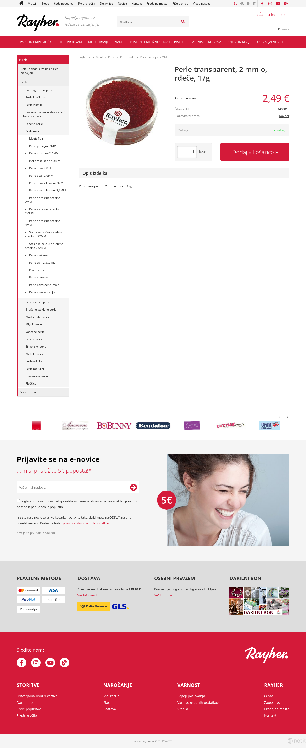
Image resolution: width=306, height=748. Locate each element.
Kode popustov (63, 3)
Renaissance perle (38, 302)
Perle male (33, 131)
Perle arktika (34, 361)
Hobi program (70, 42)
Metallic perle (35, 354)
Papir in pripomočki (36, 42)
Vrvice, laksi (28, 392)
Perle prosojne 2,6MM (44, 153)
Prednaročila (86, 3)
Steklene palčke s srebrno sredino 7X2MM (44, 234)
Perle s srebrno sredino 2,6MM (42, 211)
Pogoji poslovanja (191, 696)
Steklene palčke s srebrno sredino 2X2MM (44, 246)
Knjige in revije (239, 42)
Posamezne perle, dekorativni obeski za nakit (43, 114)
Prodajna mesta (157, 3)
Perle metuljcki (35, 369)
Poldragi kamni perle (39, 90)
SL (235, 3)
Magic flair (36, 138)
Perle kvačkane (36, 97)
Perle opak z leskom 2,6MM (47, 190)
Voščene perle (35, 332)
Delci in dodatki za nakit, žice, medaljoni (39, 71)
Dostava (109, 709)
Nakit (119, 42)
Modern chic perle (38, 317)
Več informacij (87, 595)
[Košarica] (270, 14)
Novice (122, 3)
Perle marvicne (39, 277)
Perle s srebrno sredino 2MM (42, 200)
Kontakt (137, 3)
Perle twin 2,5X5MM (42, 263)
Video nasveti (202, 3)
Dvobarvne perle (37, 376)
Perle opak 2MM (40, 168)
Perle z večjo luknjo (42, 292)
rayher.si (85, 57)
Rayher (284, 116)
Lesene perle (34, 124)
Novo (45, 3)
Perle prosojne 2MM (42, 146)
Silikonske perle (36, 346)
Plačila (108, 702)
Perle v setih (34, 105)
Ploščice (31, 384)
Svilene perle (34, 339)
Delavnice (106, 3)
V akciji (32, 3)
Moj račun (111, 696)
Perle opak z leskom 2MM (46, 183)
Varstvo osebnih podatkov (198, 702)
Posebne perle (38, 270)
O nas (268, 696)
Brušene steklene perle (41, 309)
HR (242, 3)
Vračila (182, 709)
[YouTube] (278, 3)
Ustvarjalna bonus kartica (37, 696)
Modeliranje (98, 42)
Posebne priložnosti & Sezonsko (156, 42)
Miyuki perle (34, 324)
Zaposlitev (272, 702)
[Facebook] (262, 3)
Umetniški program (205, 42)
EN (248, 3)
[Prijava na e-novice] (133, 487)
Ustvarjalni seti (270, 42)
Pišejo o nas (180, 3)
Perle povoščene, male (44, 285)
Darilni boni (26, 702)
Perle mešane (38, 255)
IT (254, 3)
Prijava (283, 29)
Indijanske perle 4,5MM (44, 161)
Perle (23, 82)
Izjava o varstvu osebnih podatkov (84, 523)
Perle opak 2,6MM (41, 176)
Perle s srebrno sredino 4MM (42, 223)
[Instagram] (270, 3)
